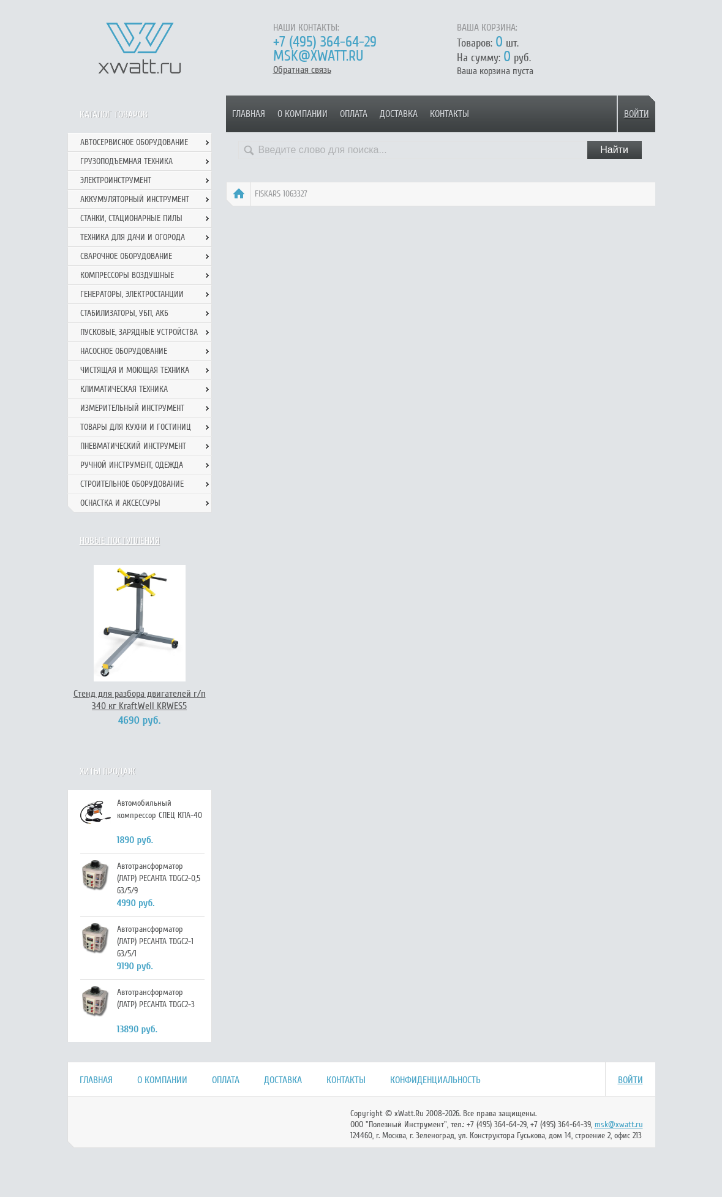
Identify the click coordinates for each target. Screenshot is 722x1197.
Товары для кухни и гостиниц (135, 427)
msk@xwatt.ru (318, 56)
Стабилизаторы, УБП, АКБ (124, 313)
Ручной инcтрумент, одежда (131, 465)
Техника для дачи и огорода (132, 237)
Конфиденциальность (435, 1080)
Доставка (399, 114)
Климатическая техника (124, 389)
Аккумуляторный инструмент (134, 199)
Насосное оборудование (123, 351)
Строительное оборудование (132, 484)
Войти (636, 114)
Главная (248, 114)
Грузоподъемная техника (126, 161)
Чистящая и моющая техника (134, 370)
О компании (302, 114)
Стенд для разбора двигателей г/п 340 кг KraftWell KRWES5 (139, 700)
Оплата (353, 114)
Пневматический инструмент (133, 446)
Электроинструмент (115, 180)
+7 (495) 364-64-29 (325, 42)
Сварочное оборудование (126, 256)
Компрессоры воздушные (127, 275)
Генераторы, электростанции (132, 294)
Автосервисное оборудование (134, 142)
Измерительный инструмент (132, 408)
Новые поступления (120, 541)
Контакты (449, 114)
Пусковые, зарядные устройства (139, 332)
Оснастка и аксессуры (120, 503)
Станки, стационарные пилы (131, 218)
